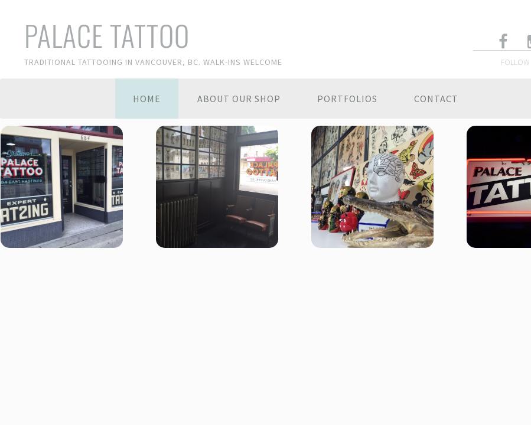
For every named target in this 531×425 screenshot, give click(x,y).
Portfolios (347, 98)
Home (147, 98)
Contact (436, 98)
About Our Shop (239, 98)
